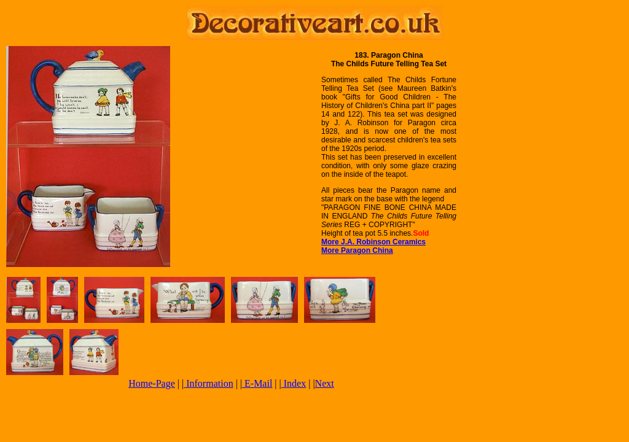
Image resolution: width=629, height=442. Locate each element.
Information (208, 383)
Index (293, 383)
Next (324, 383)
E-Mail (257, 383)
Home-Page (151, 383)
